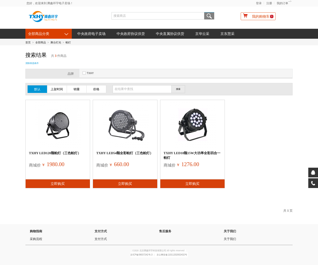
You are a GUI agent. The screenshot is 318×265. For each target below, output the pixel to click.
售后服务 (165, 231)
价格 (96, 89)
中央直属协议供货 (170, 34)
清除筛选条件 (32, 63)
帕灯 (68, 42)
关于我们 (230, 231)
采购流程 (36, 239)
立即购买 (58, 184)
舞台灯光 (56, 42)
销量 (77, 89)
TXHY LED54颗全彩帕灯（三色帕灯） (124, 153)
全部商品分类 (38, 34)
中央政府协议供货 (131, 34)
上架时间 (57, 89)
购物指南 (36, 231)
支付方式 (101, 231)
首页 (28, 42)
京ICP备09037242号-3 (141, 254)
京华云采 (202, 34)
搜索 (209, 15)
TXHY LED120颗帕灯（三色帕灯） (55, 153)
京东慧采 (227, 34)
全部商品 (40, 42)
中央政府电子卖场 (91, 34)
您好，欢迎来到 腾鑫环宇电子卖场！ (49, 3)
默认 (37, 89)
